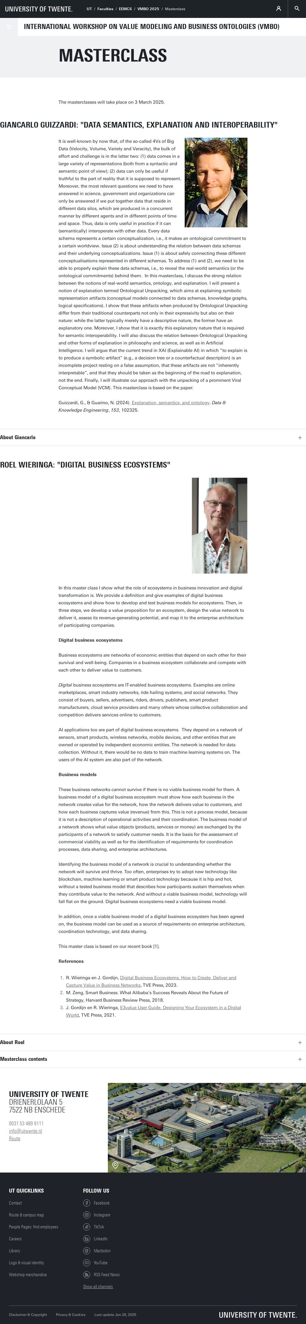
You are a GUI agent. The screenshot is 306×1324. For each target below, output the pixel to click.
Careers (15, 1239)
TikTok (93, 1226)
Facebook (96, 1203)
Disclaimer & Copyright (28, 1315)
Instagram (96, 1215)
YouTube (95, 1262)
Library (14, 1250)
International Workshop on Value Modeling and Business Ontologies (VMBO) (152, 26)
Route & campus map (26, 1215)
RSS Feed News (101, 1274)
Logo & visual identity (26, 1262)
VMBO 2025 (148, 9)
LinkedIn (95, 1238)
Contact (15, 1203)
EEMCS (125, 9)
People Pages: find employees (33, 1227)
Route (14, 1138)
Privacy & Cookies (70, 1315)
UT (89, 9)
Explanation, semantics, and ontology (170, 402)
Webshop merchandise (28, 1274)
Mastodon (97, 1250)
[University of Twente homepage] (39, 9)
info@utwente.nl (25, 1131)
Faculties (105, 9)
